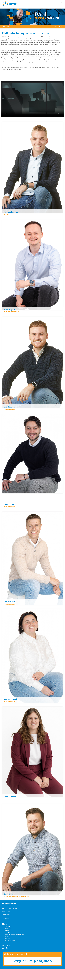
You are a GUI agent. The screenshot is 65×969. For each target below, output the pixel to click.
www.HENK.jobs (6, 919)
